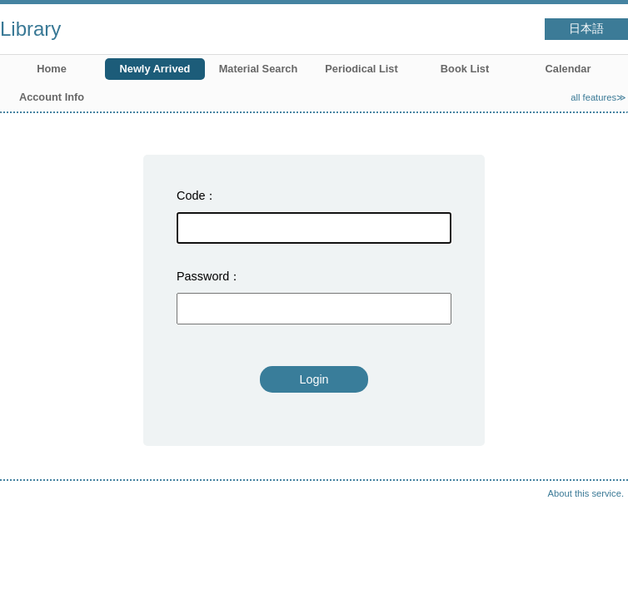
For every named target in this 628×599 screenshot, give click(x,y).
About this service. (586, 493)
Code (191, 195)
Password (203, 276)
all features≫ (598, 97)
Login (313, 379)
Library (30, 28)
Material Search (258, 68)
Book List (465, 68)
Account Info (51, 97)
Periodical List (361, 68)
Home (52, 68)
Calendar (568, 68)
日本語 (586, 28)
